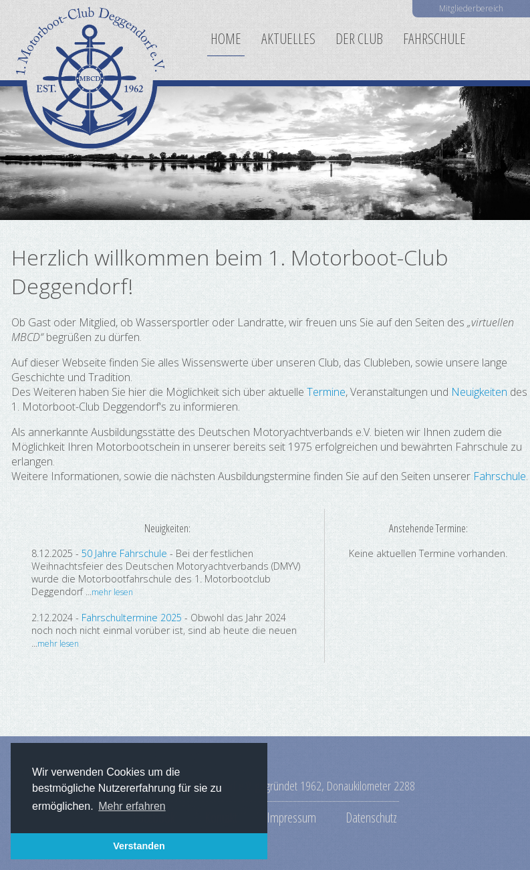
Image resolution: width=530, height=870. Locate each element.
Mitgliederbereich (471, 8)
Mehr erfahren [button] (132, 806)
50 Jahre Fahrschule (124, 553)
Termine (326, 392)
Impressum (291, 817)
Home (226, 38)
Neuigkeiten (479, 392)
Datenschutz (371, 817)
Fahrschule (434, 38)
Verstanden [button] (139, 846)
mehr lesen (112, 592)
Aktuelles (288, 38)
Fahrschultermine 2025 (132, 617)
